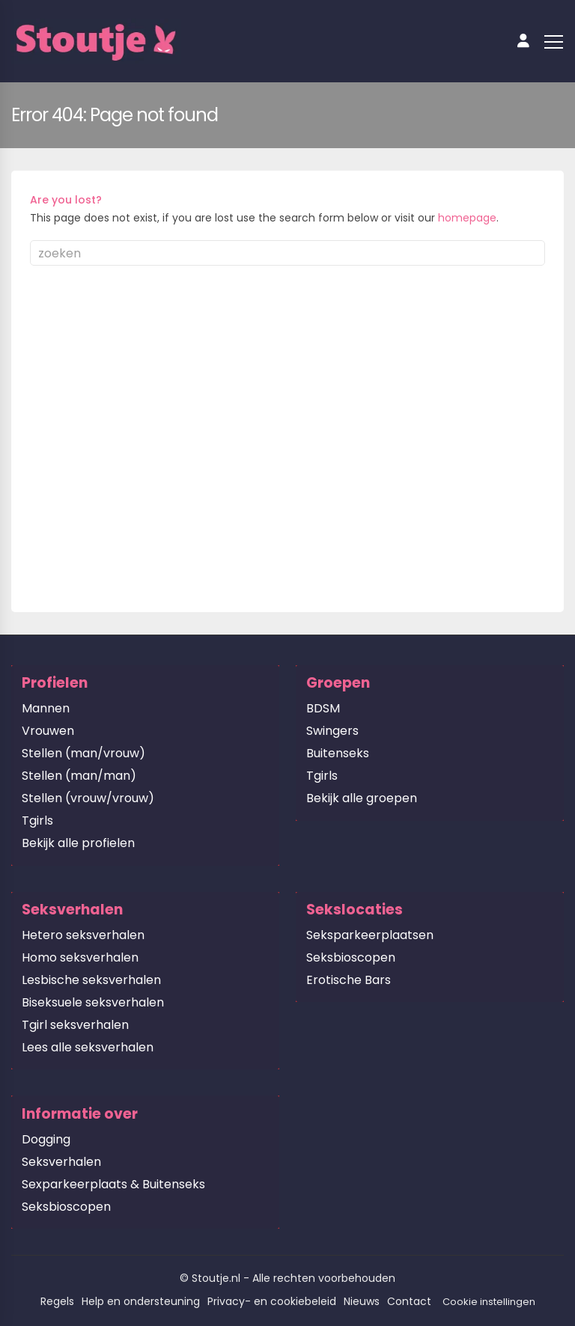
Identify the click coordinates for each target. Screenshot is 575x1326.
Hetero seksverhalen (83, 935)
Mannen (46, 708)
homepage (467, 217)
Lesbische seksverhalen (91, 980)
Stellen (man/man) (79, 775)
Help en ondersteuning (141, 1301)
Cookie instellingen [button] (488, 1302)
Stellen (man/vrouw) (83, 753)
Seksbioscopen (350, 957)
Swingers (332, 730)
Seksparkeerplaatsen (369, 935)
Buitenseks (337, 753)
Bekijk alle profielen (78, 843)
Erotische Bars (348, 980)
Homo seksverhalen (80, 957)
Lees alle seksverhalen (87, 1047)
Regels (57, 1301)
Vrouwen (48, 730)
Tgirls (37, 820)
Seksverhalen (61, 1161)
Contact (409, 1301)
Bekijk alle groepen (361, 798)
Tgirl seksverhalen (75, 1024)
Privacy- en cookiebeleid (271, 1301)
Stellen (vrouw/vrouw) (88, 798)
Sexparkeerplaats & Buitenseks (113, 1184)
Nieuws (362, 1301)
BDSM (323, 708)
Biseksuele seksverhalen (93, 1002)
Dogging (46, 1139)
